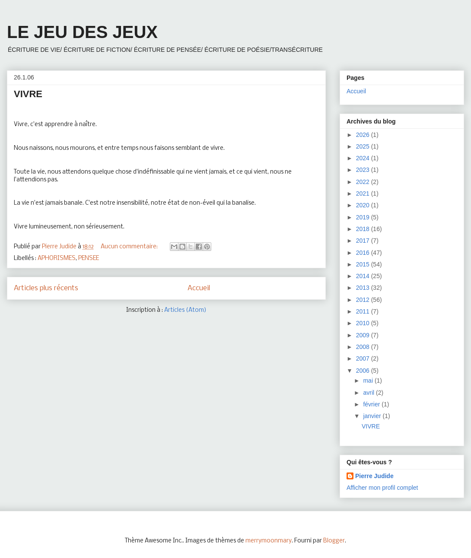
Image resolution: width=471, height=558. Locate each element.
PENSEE (88, 258)
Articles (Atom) (185, 310)
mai (368, 380)
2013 (363, 287)
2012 (363, 299)
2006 (363, 370)
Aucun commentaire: (130, 247)
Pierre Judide (374, 475)
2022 (363, 181)
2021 (363, 193)
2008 (363, 346)
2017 (363, 240)
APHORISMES (57, 258)
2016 (363, 252)
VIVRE (28, 94)
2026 (363, 134)
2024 (363, 158)
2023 (363, 169)
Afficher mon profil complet (382, 487)
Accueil (199, 288)
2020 (363, 205)
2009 (363, 335)
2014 (363, 276)
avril (369, 392)
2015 (363, 264)
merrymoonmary (268, 541)
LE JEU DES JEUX (82, 31)
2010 (363, 323)
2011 (363, 311)
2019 (363, 217)
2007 (363, 358)
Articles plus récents (46, 288)
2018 (363, 228)
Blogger (334, 541)
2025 (363, 146)
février (372, 404)
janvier (372, 415)
